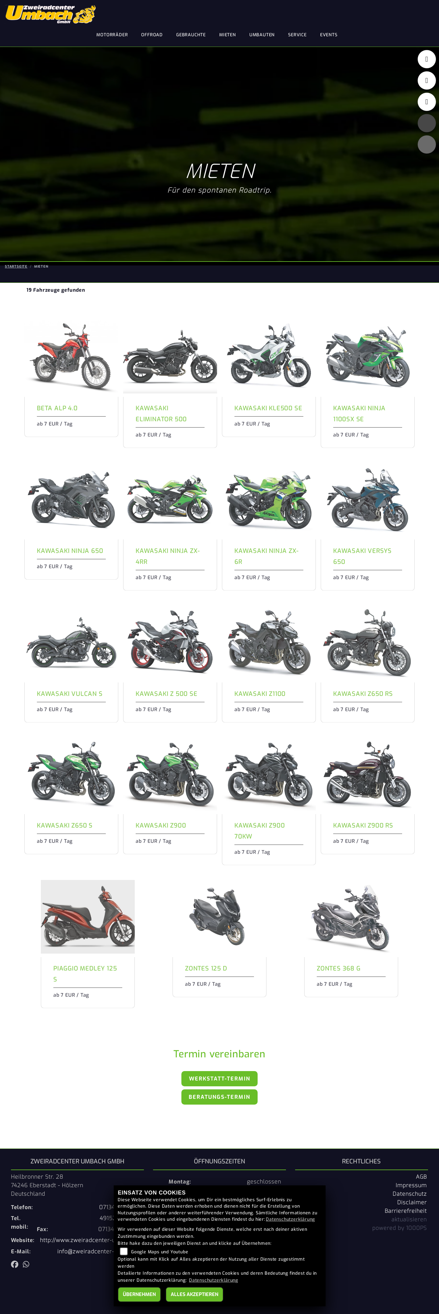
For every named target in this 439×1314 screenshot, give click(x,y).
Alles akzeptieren (194, 1294)
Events (328, 35)
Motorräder (112, 35)
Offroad (152, 35)
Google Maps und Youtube (159, 1252)
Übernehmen (139, 1294)
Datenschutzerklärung (290, 1219)
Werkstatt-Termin (219, 1078)
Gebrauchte (191, 35)
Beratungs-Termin (219, 1096)
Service (297, 35)
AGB (421, 1176)
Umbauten (262, 35)
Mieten (227, 35)
